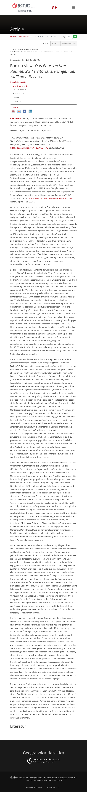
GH (55, 7)
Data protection (52, 787)
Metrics (55, 43)
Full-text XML (18, 93)
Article (45, 43)
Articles (13, 36)
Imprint (39, 787)
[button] (64, 36)
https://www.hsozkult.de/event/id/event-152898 (50, 198)
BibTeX (16, 97)
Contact (29, 787)
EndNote (17, 101)
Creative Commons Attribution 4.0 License (43, 780)
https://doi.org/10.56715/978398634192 (29, 147)
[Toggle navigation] (73, 7)
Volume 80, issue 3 (27, 36)
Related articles (69, 43)
